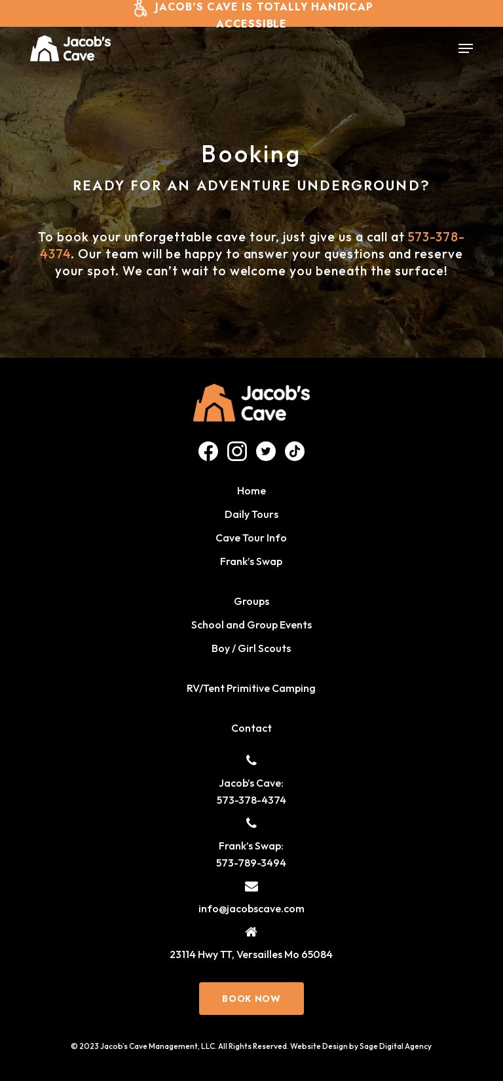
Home (251, 490)
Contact (251, 727)
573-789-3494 (251, 862)
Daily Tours (251, 514)
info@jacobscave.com (251, 908)
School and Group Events (251, 624)
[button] (465, 48)
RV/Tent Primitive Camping (251, 688)
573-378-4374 (251, 799)
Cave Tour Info (251, 537)
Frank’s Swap (251, 561)
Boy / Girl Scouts (251, 648)
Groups (251, 601)
